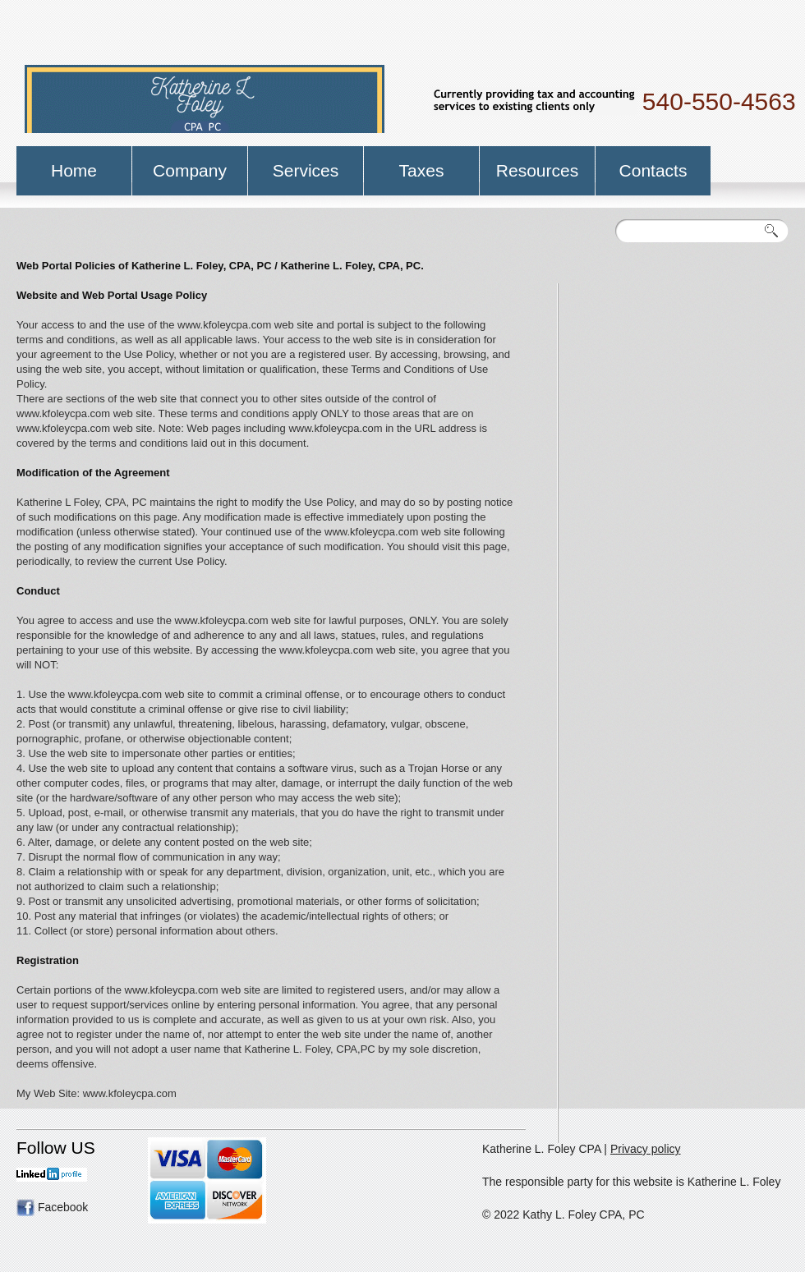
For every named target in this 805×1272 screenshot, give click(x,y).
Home (74, 170)
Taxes (421, 170)
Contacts (653, 170)
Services (306, 170)
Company (190, 170)
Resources (537, 170)
